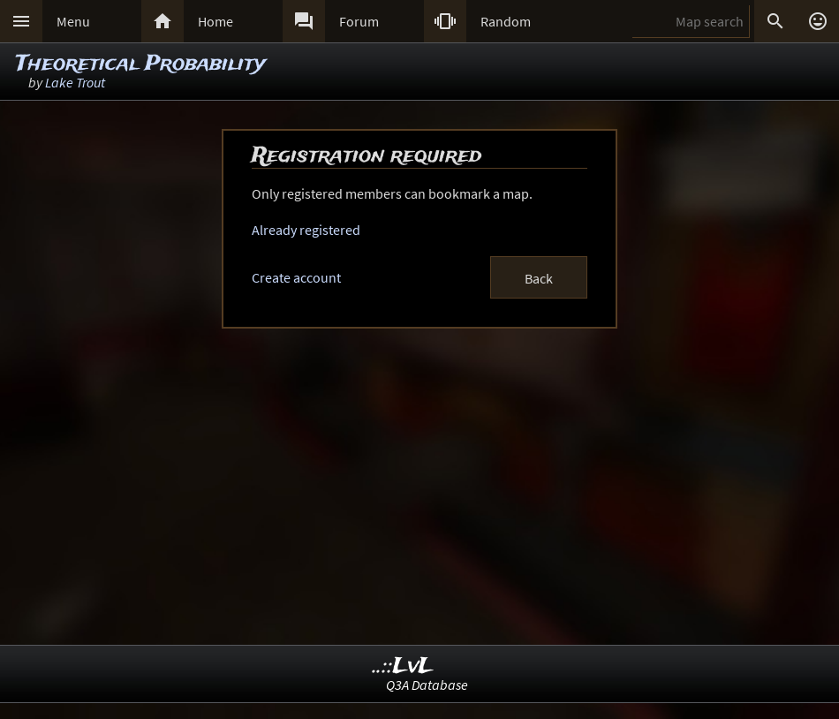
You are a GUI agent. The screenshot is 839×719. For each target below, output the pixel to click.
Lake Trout (75, 82)
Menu (73, 21)
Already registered (306, 229)
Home (215, 21)
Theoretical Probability (141, 64)
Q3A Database (427, 684)
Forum (359, 21)
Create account (296, 277)
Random (505, 21)
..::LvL (403, 666)
